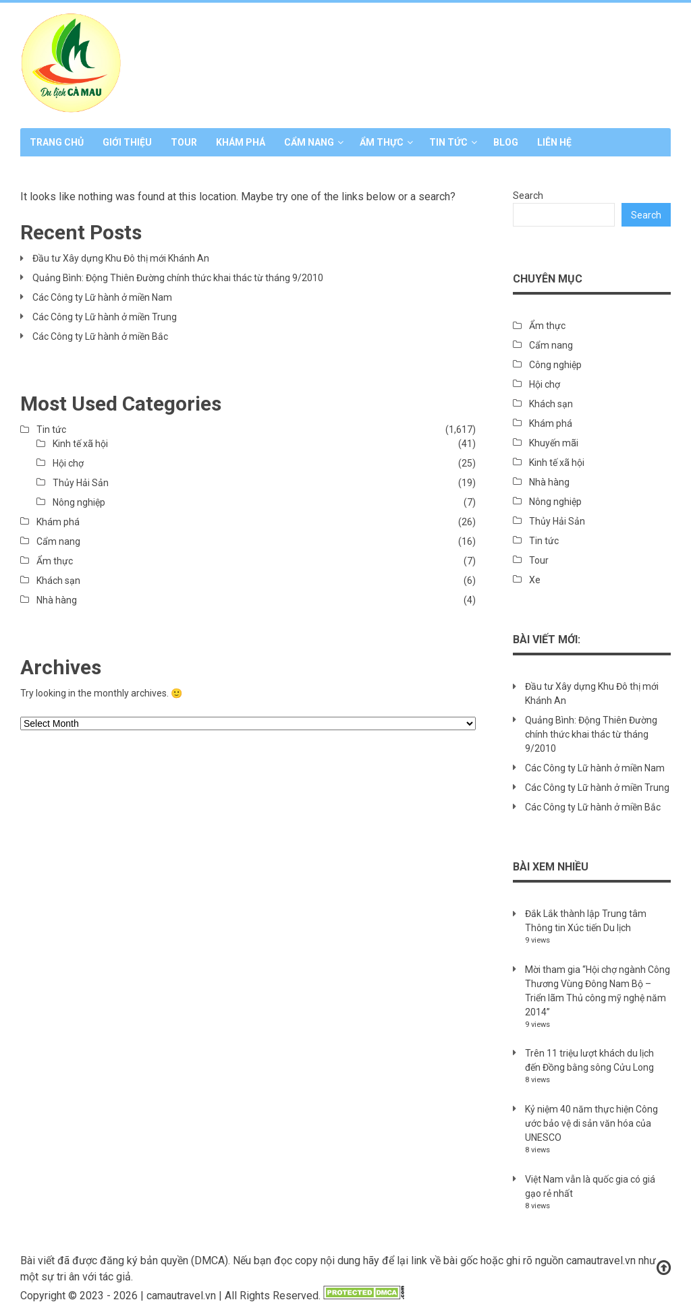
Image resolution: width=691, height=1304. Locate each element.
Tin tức (448, 142)
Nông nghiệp (79, 502)
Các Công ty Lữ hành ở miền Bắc (100, 336)
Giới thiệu (127, 142)
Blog (505, 142)
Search (528, 195)
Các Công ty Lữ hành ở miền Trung (104, 317)
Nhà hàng (56, 600)
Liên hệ (554, 142)
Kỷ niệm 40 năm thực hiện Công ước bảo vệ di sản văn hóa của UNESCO (591, 1123)
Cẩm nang (309, 142)
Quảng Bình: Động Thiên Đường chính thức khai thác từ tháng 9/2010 (177, 277)
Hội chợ (68, 463)
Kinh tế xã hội (80, 443)
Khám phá (240, 142)
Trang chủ (57, 142)
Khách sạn (58, 580)
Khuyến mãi (553, 443)
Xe (535, 579)
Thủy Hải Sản (81, 482)
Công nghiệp (555, 364)
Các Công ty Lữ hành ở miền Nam (102, 297)
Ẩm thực (382, 142)
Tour (184, 142)
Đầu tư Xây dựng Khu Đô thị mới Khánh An (120, 258)
